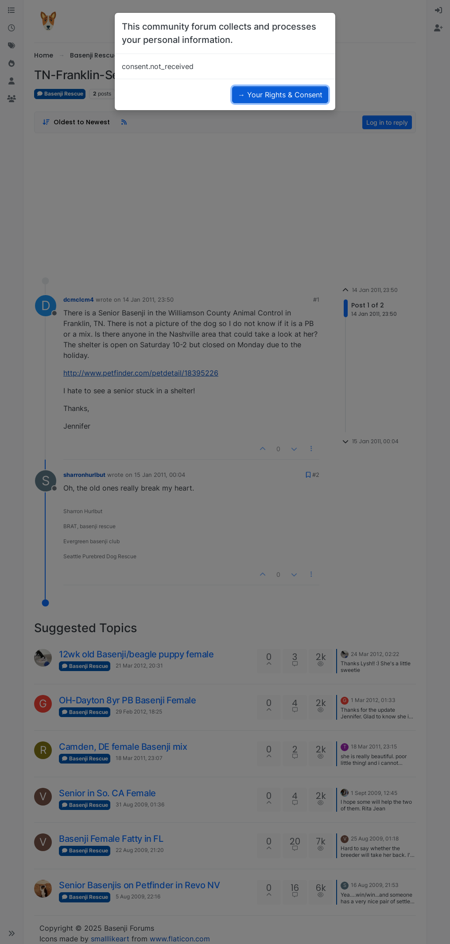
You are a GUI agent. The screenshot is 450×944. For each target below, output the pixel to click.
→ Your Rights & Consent (280, 94)
